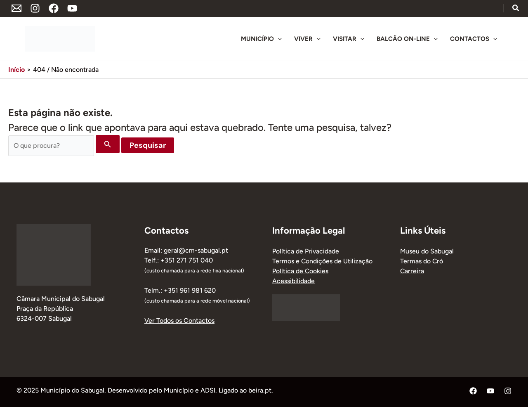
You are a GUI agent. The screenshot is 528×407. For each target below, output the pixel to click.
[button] (516, 9)
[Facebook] (53, 8)
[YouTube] (72, 8)
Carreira (412, 271)
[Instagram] (35, 8)
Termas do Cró (421, 261)
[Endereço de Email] (16, 8)
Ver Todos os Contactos (179, 320)
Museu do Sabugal (427, 251)
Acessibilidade (293, 281)
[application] (278, 38)
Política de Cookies (300, 271)
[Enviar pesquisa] (108, 144)
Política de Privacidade (305, 251)
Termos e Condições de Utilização (322, 261)
